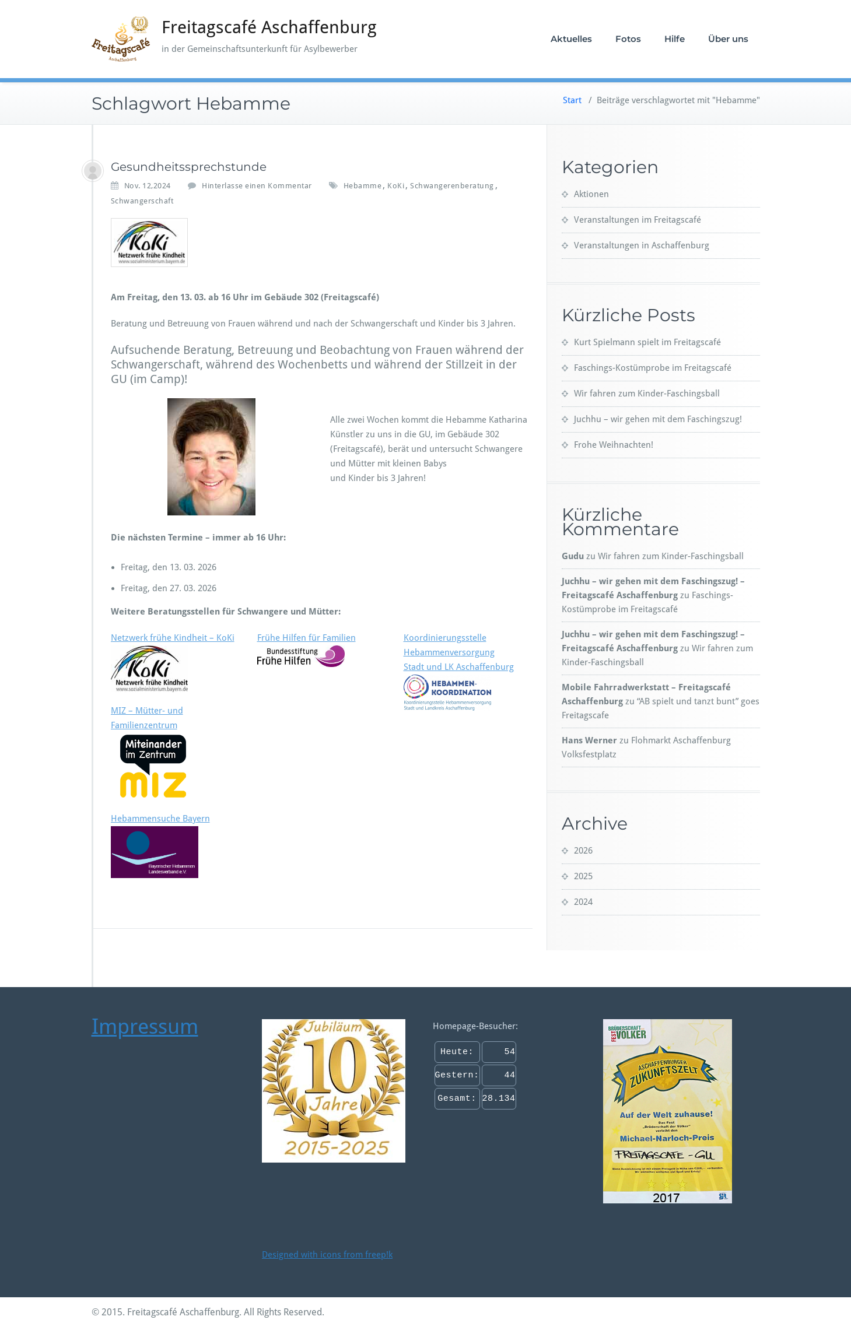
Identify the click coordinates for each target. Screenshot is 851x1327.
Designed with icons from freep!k (327, 1254)
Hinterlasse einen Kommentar (257, 185)
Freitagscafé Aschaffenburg (269, 27)
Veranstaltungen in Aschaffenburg (641, 245)
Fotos (628, 38)
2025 (583, 876)
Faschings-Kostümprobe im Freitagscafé (652, 368)
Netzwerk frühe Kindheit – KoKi (172, 638)
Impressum (145, 1026)
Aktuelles (571, 38)
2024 (583, 902)
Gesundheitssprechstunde (189, 167)
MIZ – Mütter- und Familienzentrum (153, 752)
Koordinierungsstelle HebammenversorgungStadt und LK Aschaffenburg (459, 672)
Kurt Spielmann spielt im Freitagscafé (647, 342)
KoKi (395, 185)
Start (572, 100)
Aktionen (591, 194)
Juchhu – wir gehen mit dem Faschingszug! (658, 419)
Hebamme (363, 185)
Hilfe (674, 38)
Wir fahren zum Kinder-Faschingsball (647, 393)
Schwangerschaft (142, 200)
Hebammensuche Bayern (160, 845)
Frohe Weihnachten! (613, 445)
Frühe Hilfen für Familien (306, 650)
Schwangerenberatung (452, 185)
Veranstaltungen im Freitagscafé (637, 220)
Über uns (728, 38)
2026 (583, 850)
